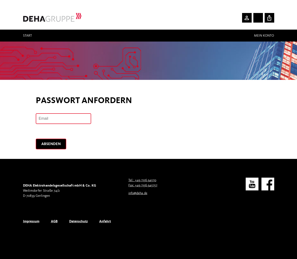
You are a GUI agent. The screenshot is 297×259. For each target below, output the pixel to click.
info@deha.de (137, 193)
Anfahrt (105, 221)
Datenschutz (78, 221)
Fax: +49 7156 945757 (142, 185)
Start (27, 35)
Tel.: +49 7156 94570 (142, 180)
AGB (54, 221)
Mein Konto (264, 35)
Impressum (31, 221)
